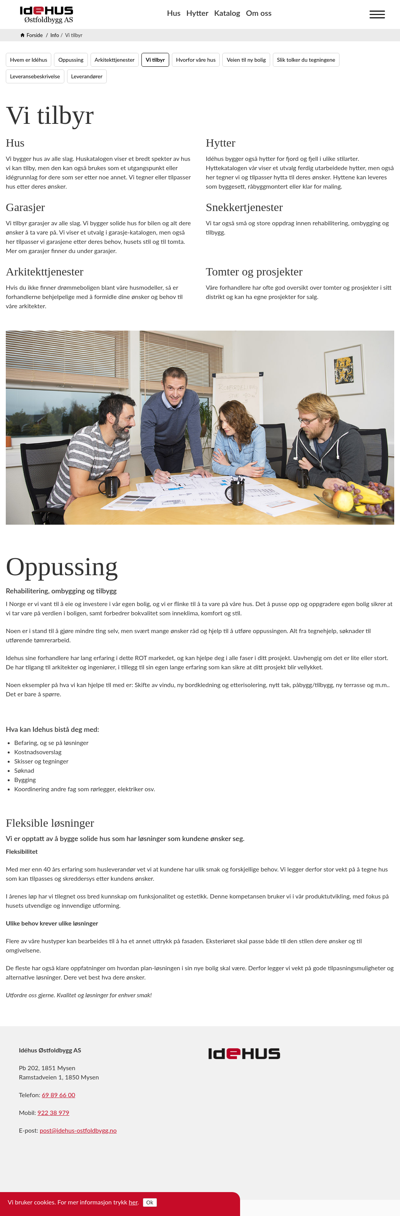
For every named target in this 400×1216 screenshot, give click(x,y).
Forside (35, 35)
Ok (149, 1202)
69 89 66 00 (59, 1094)
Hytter (197, 12)
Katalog (227, 12)
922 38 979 (53, 1112)
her (133, 1202)
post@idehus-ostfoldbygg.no (78, 1130)
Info (54, 35)
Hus (173, 12)
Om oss (258, 12)
